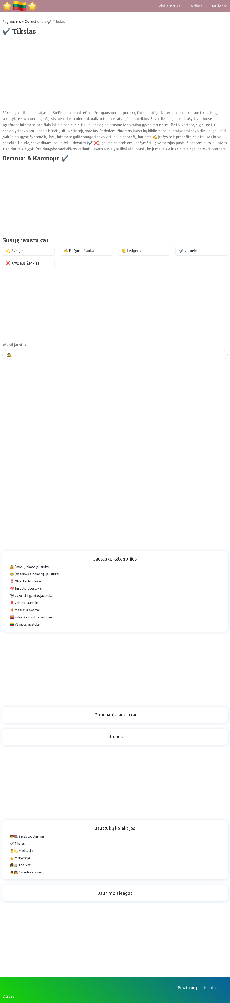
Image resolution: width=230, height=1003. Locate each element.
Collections (34, 21)
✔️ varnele (188, 251)
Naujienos (219, 6)
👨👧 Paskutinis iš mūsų (27, 872)
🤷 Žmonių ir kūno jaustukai (29, 567)
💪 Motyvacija (20, 858)
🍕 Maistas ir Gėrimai (25, 610)
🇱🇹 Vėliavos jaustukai (25, 624)
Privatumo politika (193, 988)
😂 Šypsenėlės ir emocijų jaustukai (34, 574)
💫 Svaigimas (17, 251)
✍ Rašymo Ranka (79, 251)
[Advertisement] (115, 72)
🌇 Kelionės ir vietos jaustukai (31, 617)
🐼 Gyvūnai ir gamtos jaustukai (31, 596)
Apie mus (219, 988)
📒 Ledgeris (131, 251)
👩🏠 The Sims (21, 865)
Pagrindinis (11, 21)
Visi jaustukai (170, 6)
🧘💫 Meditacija (21, 851)
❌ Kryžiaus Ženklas (22, 263)
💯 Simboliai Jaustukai (26, 588)
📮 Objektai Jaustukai (25, 581)
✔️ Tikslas (17, 843)
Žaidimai (195, 6)
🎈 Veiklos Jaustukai (24, 603)
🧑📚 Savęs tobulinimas (27, 836)
